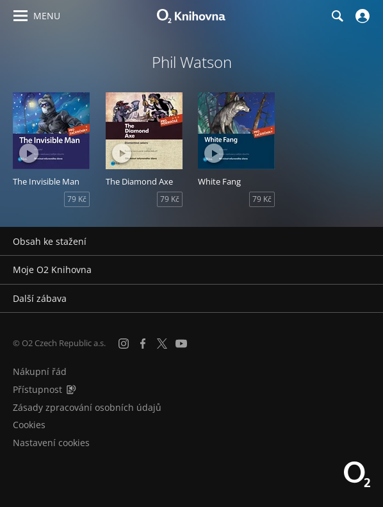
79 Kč (76, 199)
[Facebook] (142, 343)
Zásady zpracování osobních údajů (87, 407)
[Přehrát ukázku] (29, 153)
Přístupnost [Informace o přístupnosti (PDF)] (37, 389)
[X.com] (162, 343)
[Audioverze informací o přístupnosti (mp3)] (71, 389)
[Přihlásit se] (361, 16)
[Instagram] (123, 343)
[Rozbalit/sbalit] (365, 241)
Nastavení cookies (51, 442)
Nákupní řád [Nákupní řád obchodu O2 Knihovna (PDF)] (40, 371)
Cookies (29, 425)
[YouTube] (181, 343)
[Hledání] (337, 16)
